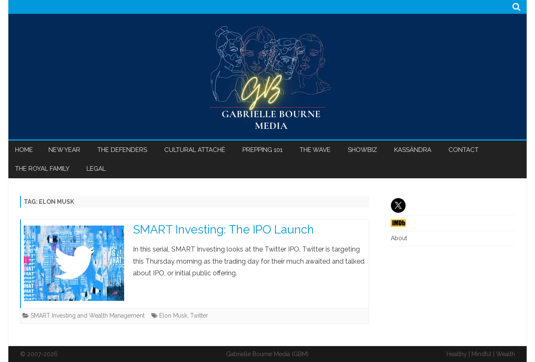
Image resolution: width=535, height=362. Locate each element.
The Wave (315, 150)
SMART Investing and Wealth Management (88, 315)
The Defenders (122, 150)
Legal (96, 168)
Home (24, 150)
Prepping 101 (262, 150)
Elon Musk (173, 315)
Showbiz (362, 150)
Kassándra (412, 150)
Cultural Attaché (194, 150)
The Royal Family (42, 168)
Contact (463, 150)
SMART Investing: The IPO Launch (223, 229)
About (399, 238)
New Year (64, 150)
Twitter (199, 315)
